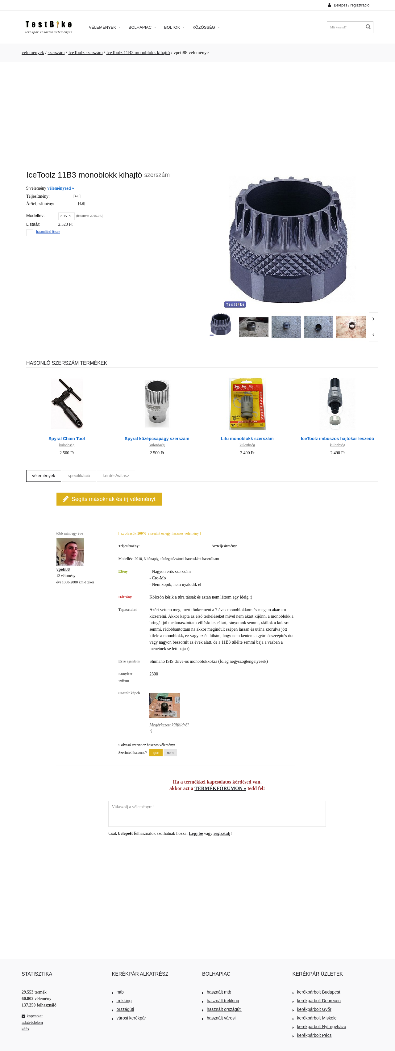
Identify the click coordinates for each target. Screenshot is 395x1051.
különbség (66, 445)
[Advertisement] (197, 113)
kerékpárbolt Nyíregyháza (320, 1026)
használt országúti (222, 1009)
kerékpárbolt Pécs (312, 1035)
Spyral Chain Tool (66, 438)
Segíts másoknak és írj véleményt (109, 499)
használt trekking (220, 1000)
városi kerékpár (129, 1017)
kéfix (25, 1029)
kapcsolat (32, 1016)
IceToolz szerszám (85, 52)
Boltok (174, 27)
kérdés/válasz (116, 475)
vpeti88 (63, 569)
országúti (123, 1009)
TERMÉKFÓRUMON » (220, 788)
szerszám (56, 52)
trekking (122, 1000)
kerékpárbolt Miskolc (315, 1017)
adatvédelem (32, 1022)
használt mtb (216, 992)
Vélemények (105, 27)
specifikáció (79, 475)
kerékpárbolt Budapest (316, 992)
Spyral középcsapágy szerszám (157, 438)
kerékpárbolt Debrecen (317, 1000)
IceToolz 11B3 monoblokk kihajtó (138, 52)
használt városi (218, 1017)
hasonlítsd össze (48, 231)
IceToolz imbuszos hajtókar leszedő (337, 438)
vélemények (33, 52)
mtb (118, 992)
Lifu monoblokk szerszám (247, 438)
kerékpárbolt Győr (312, 1009)
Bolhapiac (142, 27)
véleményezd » (60, 188)
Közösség (206, 27)
